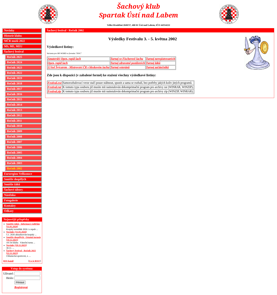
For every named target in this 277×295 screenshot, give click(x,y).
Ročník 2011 (14, 120)
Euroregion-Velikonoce (18, 173)
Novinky (9, 30)
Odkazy (9, 210)
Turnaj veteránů (120, 67)
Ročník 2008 (14, 136)
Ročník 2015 (14, 99)
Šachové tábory (13, 189)
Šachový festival (14, 51)
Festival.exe (55, 82)
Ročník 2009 (14, 131)
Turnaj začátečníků (157, 67)
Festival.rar (54, 87)
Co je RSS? (34, 261)
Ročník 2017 (14, 88)
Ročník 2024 (14, 62)
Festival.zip (54, 91)
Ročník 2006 (14, 147)
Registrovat (21, 287)
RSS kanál (8, 261)
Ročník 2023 (14, 67)
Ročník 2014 (14, 104)
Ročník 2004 (14, 157)
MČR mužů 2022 (14, 40)
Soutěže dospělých (15, 179)
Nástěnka (9, 194)
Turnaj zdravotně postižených (127, 62)
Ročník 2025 (14, 56)
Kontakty (10, 205)
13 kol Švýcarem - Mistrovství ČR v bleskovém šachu (78, 67)
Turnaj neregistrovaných (160, 58)
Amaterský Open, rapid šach (64, 58)
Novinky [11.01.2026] (16, 232)
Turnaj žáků (153, 62)
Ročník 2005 (14, 152)
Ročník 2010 (14, 125)
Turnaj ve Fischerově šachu (126, 58)
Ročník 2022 (14, 72)
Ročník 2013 (14, 110)
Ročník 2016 (14, 94)
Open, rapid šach (58, 62)
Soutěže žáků (12, 184)
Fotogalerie (11, 200)
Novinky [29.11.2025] (16, 245)
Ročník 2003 (14, 163)
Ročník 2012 (14, 115)
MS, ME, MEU (13, 46)
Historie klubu (13, 35)
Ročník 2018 (14, 83)
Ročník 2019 (14, 78)
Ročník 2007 (14, 141)
